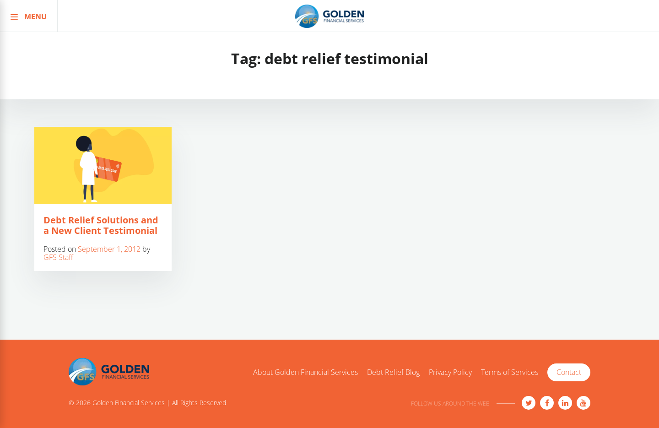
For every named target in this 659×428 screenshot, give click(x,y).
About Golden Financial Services (305, 372)
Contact (568, 372)
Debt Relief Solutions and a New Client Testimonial (100, 225)
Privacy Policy (450, 372)
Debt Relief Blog (393, 372)
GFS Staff (58, 257)
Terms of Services (509, 372)
